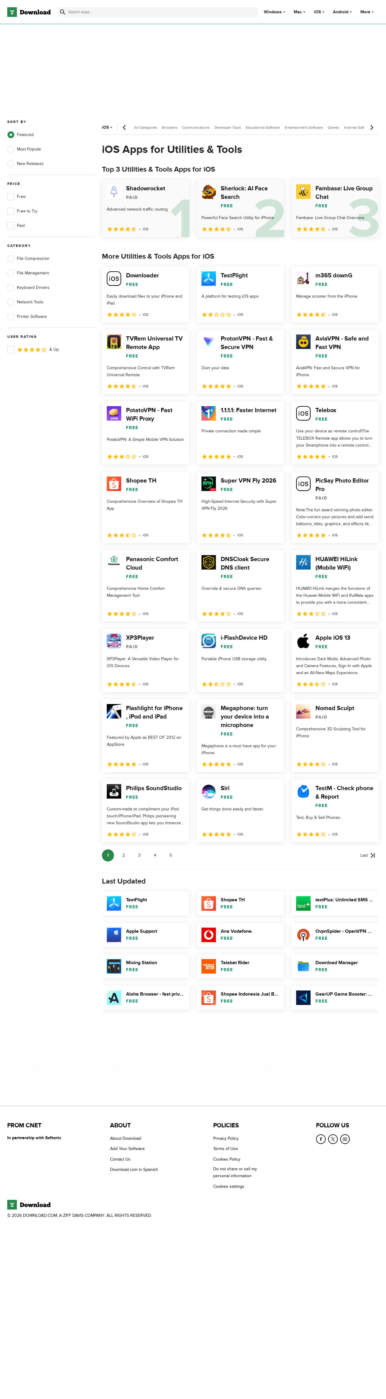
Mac (298, 12)
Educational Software (263, 127)
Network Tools (25, 302)
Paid (16, 225)
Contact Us (120, 1159)
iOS (317, 12)
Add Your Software (127, 1148)
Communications (196, 127)
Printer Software (27, 316)
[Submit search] (63, 12)
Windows (273, 12)
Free (16, 196)
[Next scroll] (371, 127)
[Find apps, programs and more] (158, 12)
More (367, 12)
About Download (125, 1138)
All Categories (145, 127)
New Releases (25, 163)
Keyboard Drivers (28, 287)
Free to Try (22, 211)
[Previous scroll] (124, 127)
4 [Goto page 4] (155, 855)
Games (333, 127)
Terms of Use (225, 1148)
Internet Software (358, 127)
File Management (28, 273)
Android (340, 12)
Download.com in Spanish (134, 1169)
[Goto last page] (368, 855)
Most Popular (24, 149)
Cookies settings (228, 1186)
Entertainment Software (304, 127)
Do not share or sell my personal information (235, 1172)
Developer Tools (227, 127)
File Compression (28, 258)
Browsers (169, 127)
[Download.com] (29, 12)
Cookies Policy (226, 1159)
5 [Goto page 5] (170, 855)
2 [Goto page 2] (123, 855)
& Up (33, 349)
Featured (20, 134)
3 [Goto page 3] (139, 855)
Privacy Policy (226, 1138)
